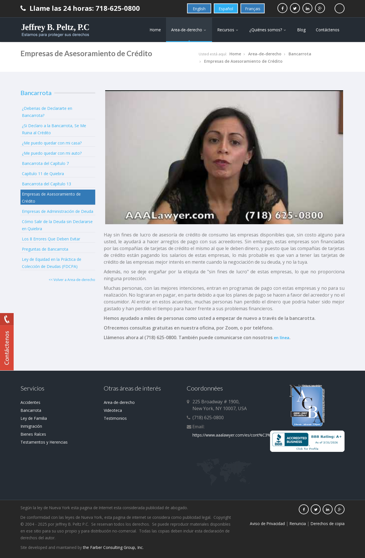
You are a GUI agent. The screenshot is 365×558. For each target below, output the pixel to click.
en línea (281, 337)
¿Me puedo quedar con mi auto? (52, 153)
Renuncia (298, 523)
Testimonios (115, 418)
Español (226, 8)
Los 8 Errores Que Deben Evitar (51, 239)
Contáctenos (327, 29)
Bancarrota (300, 53)
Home (155, 29)
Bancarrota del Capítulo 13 (46, 183)
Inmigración (31, 426)
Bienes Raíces (33, 434)
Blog (301, 29)
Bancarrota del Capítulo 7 (45, 163)
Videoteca (113, 410)
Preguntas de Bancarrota (45, 249)
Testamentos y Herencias (44, 442)
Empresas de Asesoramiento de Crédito (243, 61)
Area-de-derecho (189, 29)
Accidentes (30, 402)
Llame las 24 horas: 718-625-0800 (80, 8)
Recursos (228, 29)
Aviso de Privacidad (267, 523)
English (199, 8)
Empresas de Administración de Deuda (57, 211)
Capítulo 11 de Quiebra (43, 173)
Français (252, 8)
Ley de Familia (33, 418)
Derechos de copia (328, 523)
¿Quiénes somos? (268, 29)
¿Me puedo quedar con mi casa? (52, 143)
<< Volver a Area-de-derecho (72, 279)
